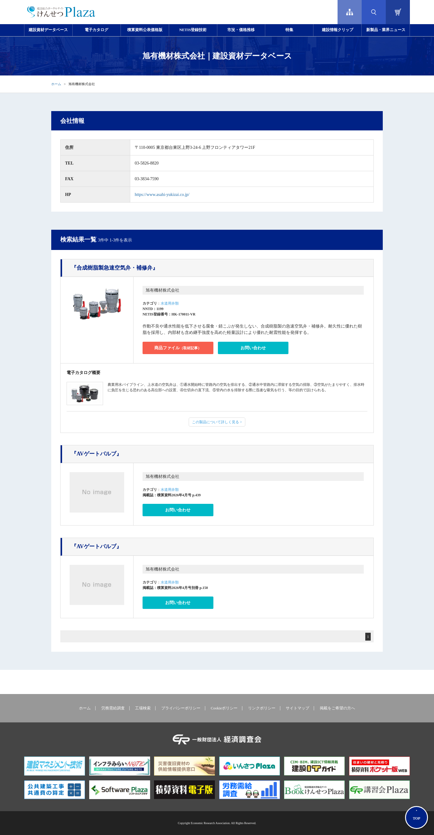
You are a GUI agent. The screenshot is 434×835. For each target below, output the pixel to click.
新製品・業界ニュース (385, 30)
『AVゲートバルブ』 (96, 454)
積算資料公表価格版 (144, 30)
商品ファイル (177, 348)
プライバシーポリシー (180, 708)
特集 (289, 30)
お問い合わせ (253, 348)
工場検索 (143, 708)
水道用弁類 (170, 303)
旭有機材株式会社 (162, 290)
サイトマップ (297, 708)
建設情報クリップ (337, 30)
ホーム (56, 84)
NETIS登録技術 (192, 30)
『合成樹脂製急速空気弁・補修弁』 (114, 268)
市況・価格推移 (241, 30)
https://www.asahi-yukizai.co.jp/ (162, 194)
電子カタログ (96, 30)
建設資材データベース (48, 30)
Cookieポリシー (224, 708)
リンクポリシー (261, 708)
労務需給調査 (113, 708)
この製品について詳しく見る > (217, 422)
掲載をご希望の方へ (337, 708)
